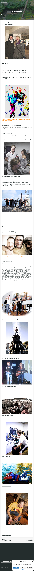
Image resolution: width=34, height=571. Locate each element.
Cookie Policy (22, 569)
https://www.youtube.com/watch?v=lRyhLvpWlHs (16, 527)
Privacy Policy (2, 567)
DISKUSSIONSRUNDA (25, 540)
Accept (16, 567)
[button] (32, 561)
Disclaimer (6, 567)
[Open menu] (32, 2)
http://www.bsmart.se (25, 219)
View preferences (29, 567)
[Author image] (1, 14)
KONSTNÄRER (13, 9)
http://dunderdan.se (24, 22)
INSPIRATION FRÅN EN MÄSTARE (8, 540)
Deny (23, 567)
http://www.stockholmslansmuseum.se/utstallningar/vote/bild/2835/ (12, 256)
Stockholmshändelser (19, 9)
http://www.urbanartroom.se (23, 218)
